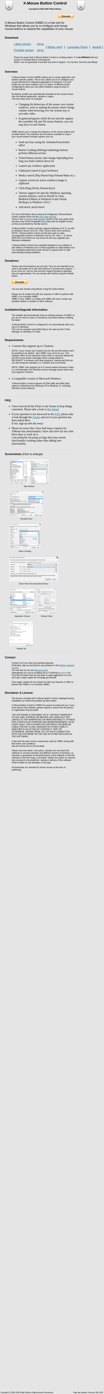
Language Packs (77, 47)
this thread (53, 409)
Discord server (41, 670)
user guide (44, 217)
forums (36, 417)
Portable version (24, 50)
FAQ (57, 414)
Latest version (22, 44)
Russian (41, 219)
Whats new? (55, 47)
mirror (40, 44)
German (29, 219)
